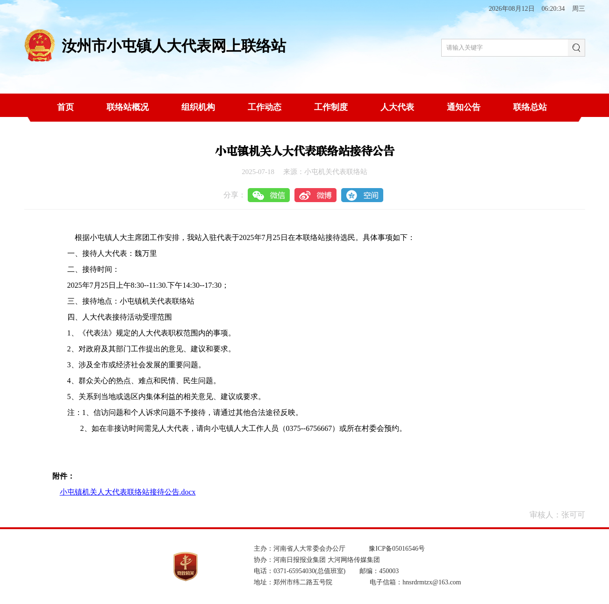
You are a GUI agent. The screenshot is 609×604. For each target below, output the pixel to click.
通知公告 (463, 107)
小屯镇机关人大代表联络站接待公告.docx (128, 492)
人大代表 (397, 107)
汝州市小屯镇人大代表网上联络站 (174, 45)
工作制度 (331, 107)
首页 (65, 107)
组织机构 (198, 107)
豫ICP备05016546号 (397, 548)
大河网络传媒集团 (354, 559)
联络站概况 (128, 107)
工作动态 (264, 107)
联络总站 (530, 107)
